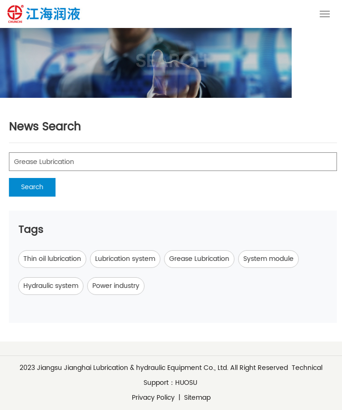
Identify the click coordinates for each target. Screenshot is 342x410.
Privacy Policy (153, 397)
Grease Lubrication (209, 258)
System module (278, 258)
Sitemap (197, 397)
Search (42, 187)
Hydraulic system (60, 285)
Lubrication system (135, 258)
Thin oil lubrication (62, 258)
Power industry (125, 285)
